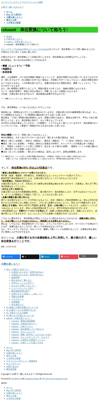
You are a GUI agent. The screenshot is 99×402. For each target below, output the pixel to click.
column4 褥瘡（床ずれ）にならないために (31, 334)
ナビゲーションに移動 (32, 2)
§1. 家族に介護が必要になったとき (22, 307)
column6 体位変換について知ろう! (27, 329)
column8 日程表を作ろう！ (24, 324)
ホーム (9, 347)
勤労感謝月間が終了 (20, 291)
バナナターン (17, 299)
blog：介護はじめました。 (18, 269)
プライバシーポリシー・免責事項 (21, 361)
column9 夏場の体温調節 (23, 321)
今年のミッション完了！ (22, 283)
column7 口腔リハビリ (22, 326)
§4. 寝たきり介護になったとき (20, 315)
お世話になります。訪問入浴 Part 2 (27, 272)
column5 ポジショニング (23, 332)
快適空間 (15, 277)
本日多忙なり (17, 305)
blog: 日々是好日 (13, 350)
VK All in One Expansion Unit (54, 379)
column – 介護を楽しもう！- (19, 318)
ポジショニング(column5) (37, 49)
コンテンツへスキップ (11, 2)
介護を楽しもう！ (11, 264)
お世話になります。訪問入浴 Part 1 (27, 275)
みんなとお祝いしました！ (23, 286)
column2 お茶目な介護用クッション (28, 340)
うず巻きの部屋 (13, 358)
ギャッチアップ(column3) (12, 49)
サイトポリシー (13, 364)
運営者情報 (11, 369)
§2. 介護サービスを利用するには (21, 310)
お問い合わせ (12, 366)
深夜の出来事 (17, 296)
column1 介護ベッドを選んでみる (27, 343)
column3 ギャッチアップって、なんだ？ (30, 337)
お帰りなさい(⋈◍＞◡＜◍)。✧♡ (27, 294)
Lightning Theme (32, 379)
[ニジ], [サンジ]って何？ (22, 288)
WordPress (15, 379)
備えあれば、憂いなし (21, 280)
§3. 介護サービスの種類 (17, 313)
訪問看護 (15, 302)
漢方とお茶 (11, 356)
